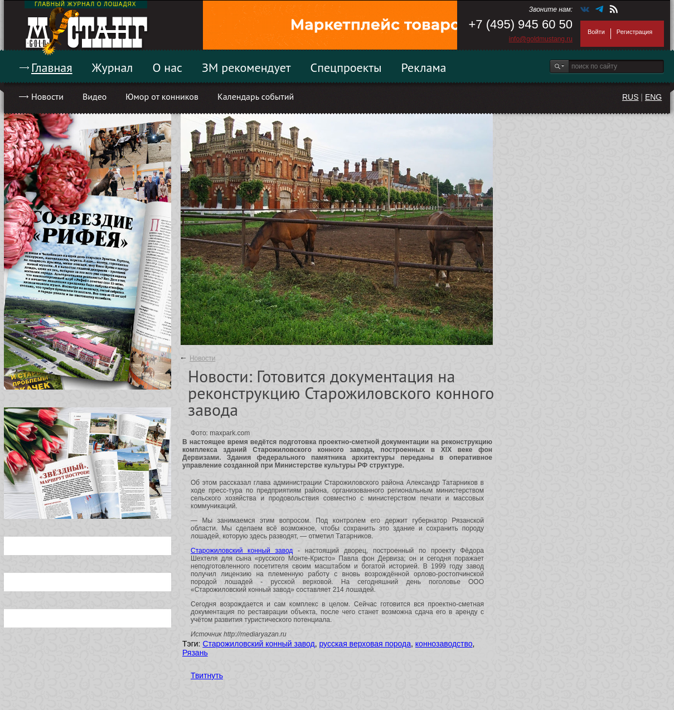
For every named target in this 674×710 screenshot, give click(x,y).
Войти (596, 31)
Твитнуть (207, 675)
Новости (47, 96)
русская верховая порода (365, 643)
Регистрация (634, 31)
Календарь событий (255, 96)
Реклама (424, 67)
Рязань (195, 652)
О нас (167, 67)
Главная (51, 67)
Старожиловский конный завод (242, 551)
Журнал (112, 67)
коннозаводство (444, 643)
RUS (630, 97)
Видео (94, 96)
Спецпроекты (346, 67)
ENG (653, 97)
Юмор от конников (161, 96)
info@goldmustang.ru (541, 39)
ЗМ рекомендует (246, 67)
